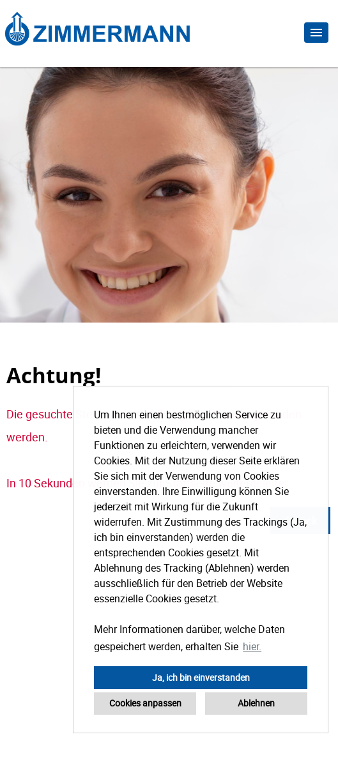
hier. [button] (252, 646)
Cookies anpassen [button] (145, 703)
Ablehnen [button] (256, 703)
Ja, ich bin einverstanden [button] (201, 677)
